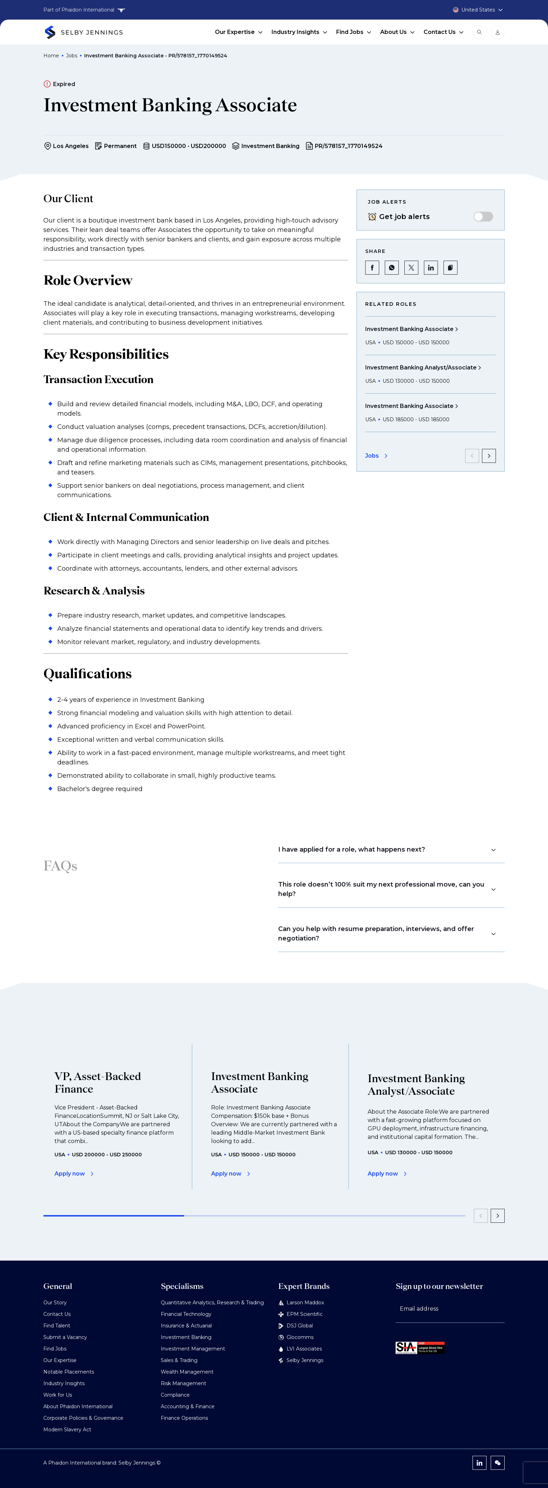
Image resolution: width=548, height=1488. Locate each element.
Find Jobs (354, 32)
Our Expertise (239, 32)
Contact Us (444, 32)
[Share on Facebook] (372, 268)
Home (51, 55)
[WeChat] (498, 1463)
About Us (397, 32)
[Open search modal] (479, 32)
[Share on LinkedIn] (431, 268)
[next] (489, 456)
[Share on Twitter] (411, 268)
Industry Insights (300, 32)
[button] (450, 268)
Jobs (71, 55)
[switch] (483, 216)
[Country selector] (470, 10)
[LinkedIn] (479, 1463)
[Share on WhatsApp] (392, 268)
